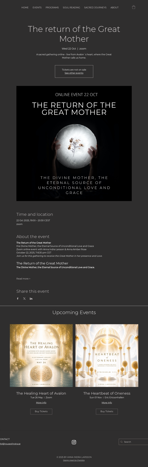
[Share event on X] (24, 298)
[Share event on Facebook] (17, 298)
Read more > (23, 278)
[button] (133, 7)
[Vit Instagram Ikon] (74, 442)
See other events (74, 73)
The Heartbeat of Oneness (106, 393)
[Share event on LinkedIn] (31, 298)
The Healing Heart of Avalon (41, 393)
